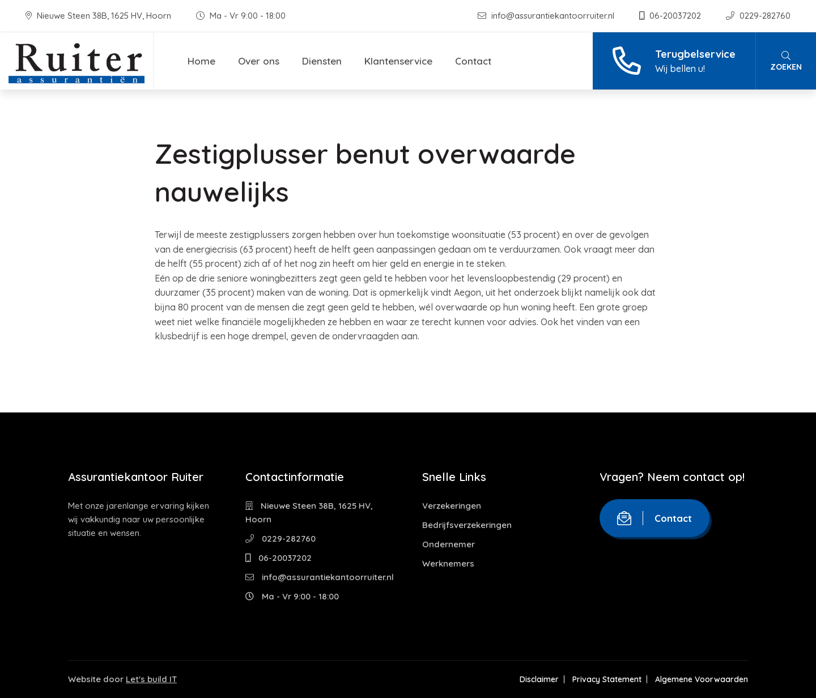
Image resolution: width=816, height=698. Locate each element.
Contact (473, 61)
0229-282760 (758, 15)
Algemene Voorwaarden (701, 679)
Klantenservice (398, 61)
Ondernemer (448, 544)
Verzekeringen (451, 505)
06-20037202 (671, 15)
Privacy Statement (606, 679)
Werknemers (448, 563)
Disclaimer (539, 679)
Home (201, 61)
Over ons (258, 61)
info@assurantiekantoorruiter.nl (547, 15)
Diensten (322, 61)
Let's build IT (151, 679)
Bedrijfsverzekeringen (467, 525)
